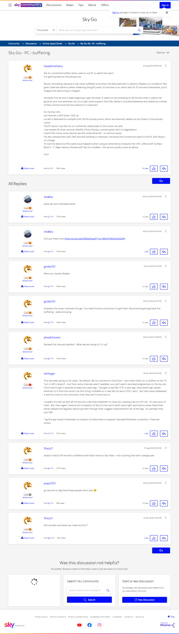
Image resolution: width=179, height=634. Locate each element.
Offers (105, 5)
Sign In (165, 5)
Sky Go (89, 19)
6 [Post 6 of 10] (48, 359)
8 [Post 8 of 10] (48, 468)
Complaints (117, 617)
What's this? (28, 80)
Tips (80, 5)
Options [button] (160, 52)
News (69, 5)
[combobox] (96, 30)
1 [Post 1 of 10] (48, 168)
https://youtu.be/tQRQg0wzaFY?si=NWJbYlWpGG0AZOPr (94, 238)
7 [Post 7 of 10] (48, 433)
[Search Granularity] (46, 30)
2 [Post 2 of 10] (48, 217)
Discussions (54, 5)
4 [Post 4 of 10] (48, 286)
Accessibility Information (100, 617)
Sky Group (140, 617)
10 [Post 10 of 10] (49, 538)
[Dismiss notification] (167, 12)
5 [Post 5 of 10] (48, 322)
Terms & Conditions (58, 617)
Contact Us (128, 617)
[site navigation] (10, 5)
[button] (166, 66)
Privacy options (41, 617)
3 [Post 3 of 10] (48, 251)
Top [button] (173, 616)
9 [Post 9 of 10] (48, 503)
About (92, 5)
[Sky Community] (28, 5)
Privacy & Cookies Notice (78, 617)
